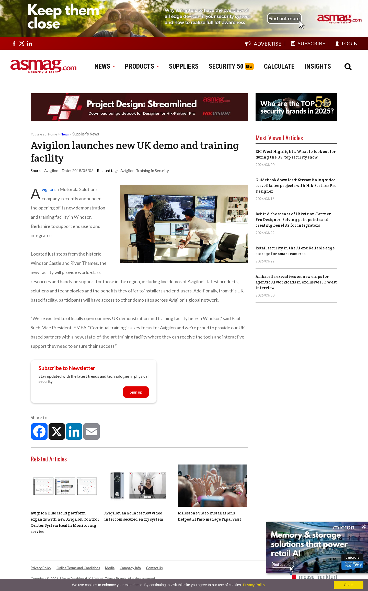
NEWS (105, 66)
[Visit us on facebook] (14, 43)
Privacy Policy (41, 568)
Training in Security (152, 170)
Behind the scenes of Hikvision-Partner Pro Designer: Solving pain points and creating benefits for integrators (293, 220)
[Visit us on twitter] (21, 43)
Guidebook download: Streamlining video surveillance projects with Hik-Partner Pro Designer (296, 185)
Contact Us (154, 568)
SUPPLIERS (184, 66)
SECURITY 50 (226, 66)
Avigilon (127, 170)
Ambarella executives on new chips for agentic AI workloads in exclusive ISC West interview (296, 282)
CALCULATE (279, 66)
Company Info (130, 568)
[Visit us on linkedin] (29, 43)
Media (109, 568)
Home (52, 134)
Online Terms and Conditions (78, 568)
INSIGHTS (318, 66)
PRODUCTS (142, 66)
